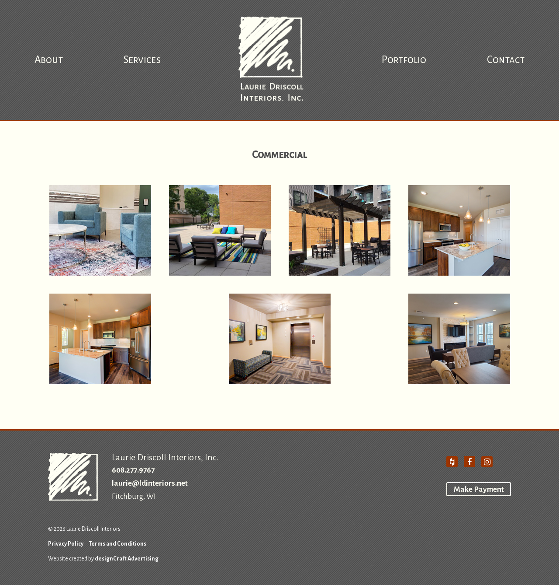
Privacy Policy (65, 544)
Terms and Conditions (117, 544)
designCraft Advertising (127, 559)
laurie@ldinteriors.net (150, 483)
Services (142, 59)
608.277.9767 (133, 470)
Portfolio (404, 59)
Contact (505, 59)
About (49, 59)
